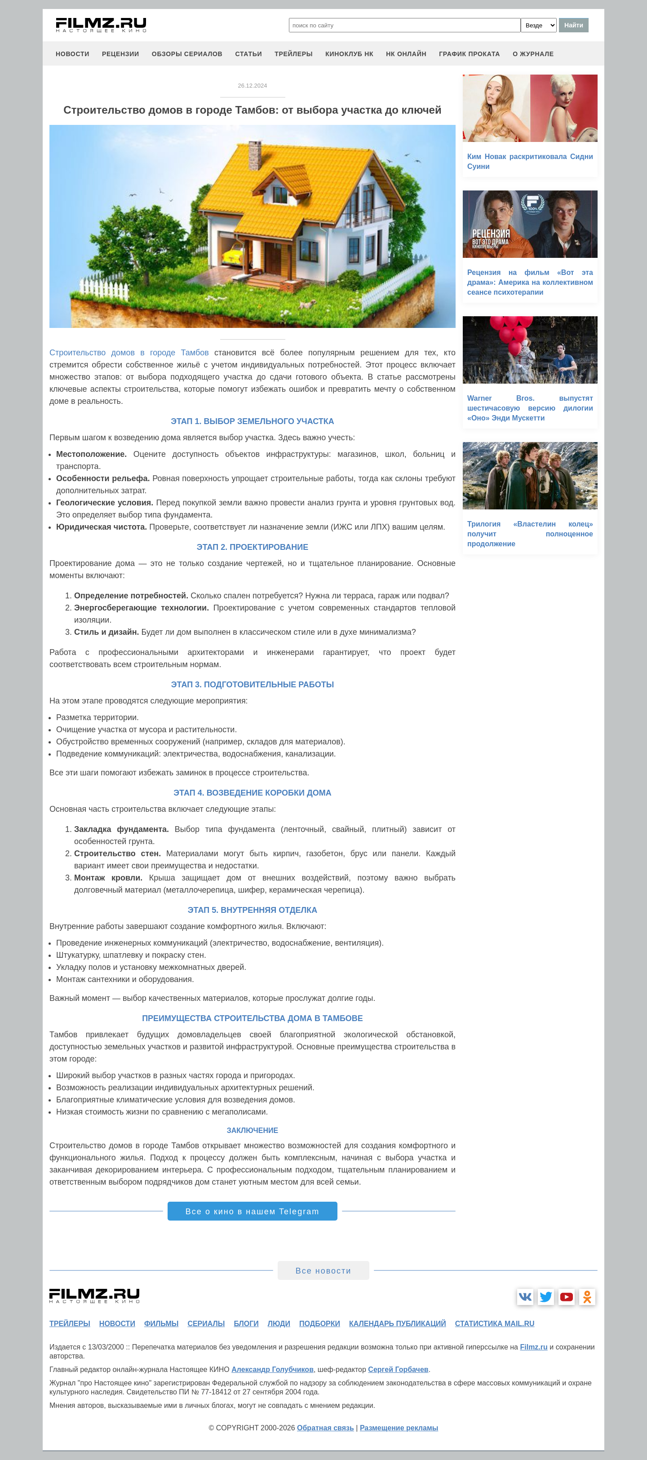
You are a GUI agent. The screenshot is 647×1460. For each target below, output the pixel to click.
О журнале (533, 54)
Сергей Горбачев (398, 1369)
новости (72, 54)
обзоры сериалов (187, 54)
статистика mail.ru (495, 1323)
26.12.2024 (252, 85)
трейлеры (294, 54)
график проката (469, 54)
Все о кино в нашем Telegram (252, 1211)
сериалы (206, 1323)
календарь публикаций (397, 1323)
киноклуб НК (349, 54)
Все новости (324, 1270)
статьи (248, 54)
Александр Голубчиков (272, 1369)
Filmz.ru (533, 1347)
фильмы (161, 1323)
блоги (246, 1323)
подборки (319, 1323)
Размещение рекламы (399, 1428)
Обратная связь (325, 1428)
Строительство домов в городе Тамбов (129, 352)
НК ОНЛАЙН (406, 54)
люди (279, 1323)
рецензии (120, 54)
